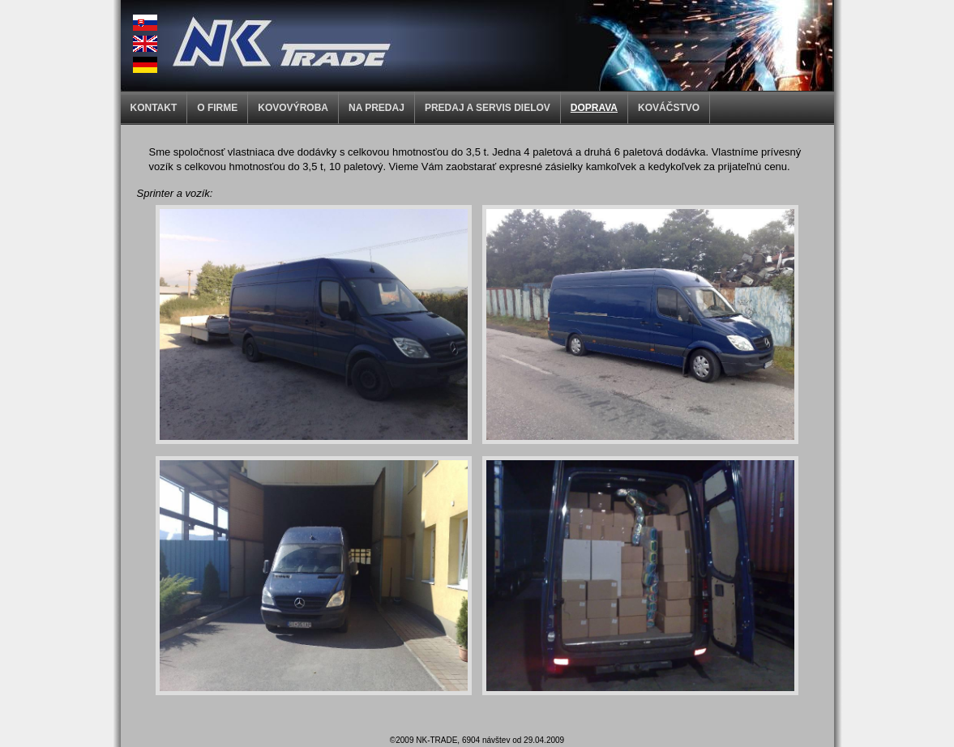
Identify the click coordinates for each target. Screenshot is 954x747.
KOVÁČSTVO (668, 107)
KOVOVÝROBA (293, 107)
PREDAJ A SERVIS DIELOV (487, 107)
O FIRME (217, 107)
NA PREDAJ (376, 107)
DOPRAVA (594, 107)
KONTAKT (154, 107)
